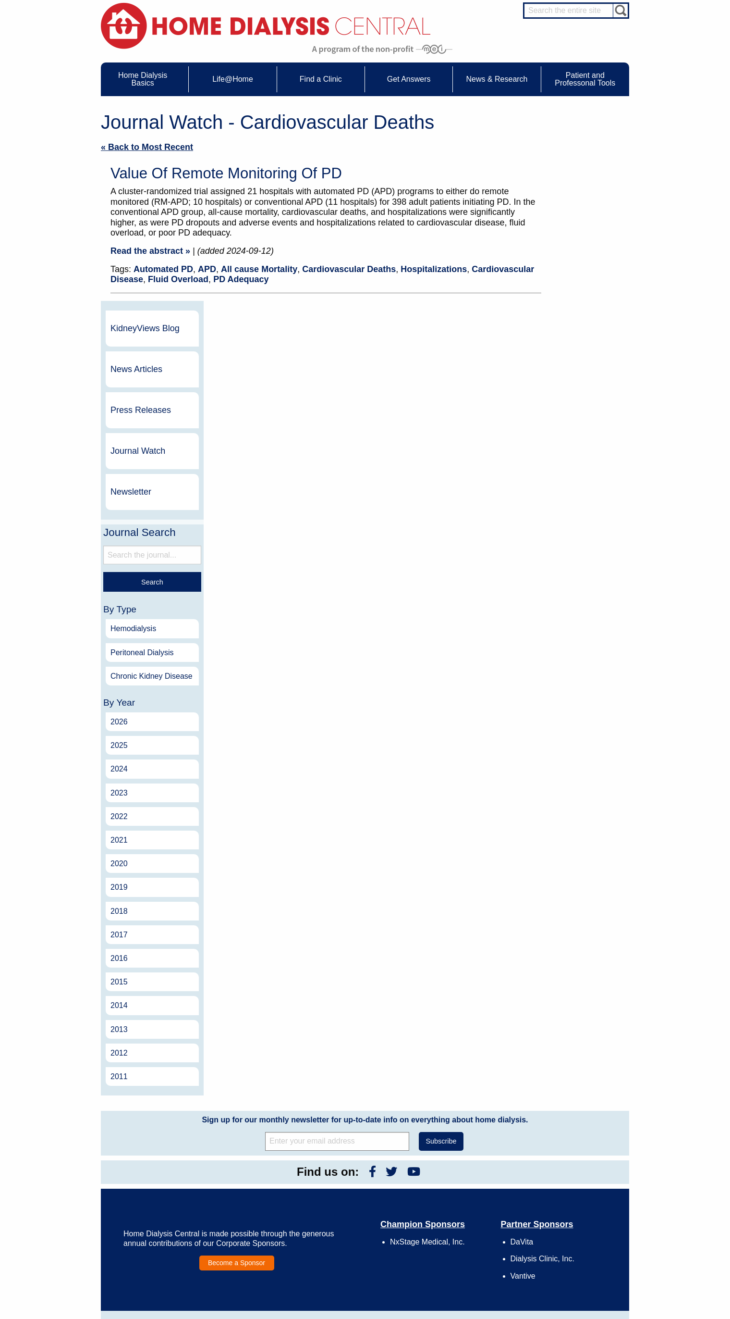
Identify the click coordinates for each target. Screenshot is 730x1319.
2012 (559, 873)
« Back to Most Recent (147, 147)
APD (207, 269)
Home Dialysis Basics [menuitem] (142, 79)
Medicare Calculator (152, 1220)
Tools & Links (143, 1238)
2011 (559, 897)
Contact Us (452, 1176)
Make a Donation (459, 1211)
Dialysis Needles (251, 1194)
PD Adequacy (240, 279)
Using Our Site (456, 1220)
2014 (559, 825)
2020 (559, 684)
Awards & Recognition (466, 1185)
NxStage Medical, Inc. (427, 1062)
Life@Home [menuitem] (232, 79)
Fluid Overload (178, 279)
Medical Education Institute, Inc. (393, 1314)
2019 (559, 707)
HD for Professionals (579, 1259)
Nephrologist (569, 1192)
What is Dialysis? (148, 1194)
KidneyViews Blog (575, 139)
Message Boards (556, 1163)
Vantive (523, 1096)
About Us (439, 1163)
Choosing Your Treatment (262, 1185)
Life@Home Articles (255, 1202)
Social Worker (570, 1218)
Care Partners (248, 1176)
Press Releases (581, 220)
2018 (559, 731)
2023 (559, 613)
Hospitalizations (434, 269)
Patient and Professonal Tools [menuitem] (585, 79)
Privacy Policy (456, 1238)
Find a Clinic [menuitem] (321, 79)
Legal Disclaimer (459, 1202)
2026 (559, 542)
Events (343, 1176)
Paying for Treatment (153, 1229)
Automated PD (163, 269)
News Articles (577, 180)
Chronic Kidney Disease (577, 491)
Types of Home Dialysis (156, 1202)
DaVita (522, 1062)
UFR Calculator (146, 1176)
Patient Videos (248, 1220)
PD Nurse (565, 1200)
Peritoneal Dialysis (582, 463)
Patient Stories (249, 1211)
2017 (559, 755)
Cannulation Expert (577, 1183)
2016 (559, 778)
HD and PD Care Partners (574, 1237)
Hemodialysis (573, 440)
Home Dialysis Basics (150, 1163)
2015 (559, 802)
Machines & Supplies (153, 1211)
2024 (559, 589)
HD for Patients (572, 1250)
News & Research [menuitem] (496, 79)
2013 (559, 849)
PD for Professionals (579, 1276)
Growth (447, 1194)
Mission (447, 1229)
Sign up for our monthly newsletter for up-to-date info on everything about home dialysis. (365, 940)
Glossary (449, 1247)
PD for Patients (572, 1267)
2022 (559, 637)
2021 (559, 660)
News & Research (350, 1163)
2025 (559, 565)
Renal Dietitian (571, 1210)
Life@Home (236, 1163)
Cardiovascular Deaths (349, 269)
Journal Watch (578, 261)
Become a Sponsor (236, 1082)
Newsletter (571, 302)
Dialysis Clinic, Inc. (542, 1079)
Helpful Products (251, 1229)
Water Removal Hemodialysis (164, 1185)
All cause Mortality (259, 269)
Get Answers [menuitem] (409, 79)
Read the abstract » (150, 251)
